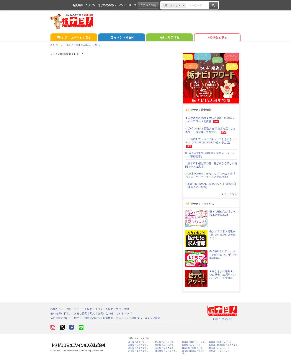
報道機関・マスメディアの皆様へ (122, 317)
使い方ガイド (58, 313)
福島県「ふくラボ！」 (138, 345)
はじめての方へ (107, 5)
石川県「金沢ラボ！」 (138, 351)
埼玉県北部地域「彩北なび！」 (193, 352)
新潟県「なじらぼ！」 (165, 345)
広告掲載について (60, 317)
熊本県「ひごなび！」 (165, 342)
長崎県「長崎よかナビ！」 (221, 342)
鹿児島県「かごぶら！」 (166, 351)
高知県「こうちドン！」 (220, 351)
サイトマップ (124, 313)
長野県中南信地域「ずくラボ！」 (224, 345)
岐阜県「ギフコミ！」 (192, 345)
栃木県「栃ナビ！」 (137, 342)
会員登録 (77, 5)
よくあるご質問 (78, 313)
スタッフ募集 (152, 317)
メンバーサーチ (127, 5)
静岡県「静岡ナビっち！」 (194, 342)
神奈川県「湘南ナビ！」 (193, 348)
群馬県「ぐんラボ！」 (138, 348)
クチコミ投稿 (148, 5)
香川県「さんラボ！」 (165, 348)
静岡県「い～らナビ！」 (220, 348)
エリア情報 (169, 38)
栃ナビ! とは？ (222, 318)
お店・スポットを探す (73, 38)
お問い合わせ (105, 313)
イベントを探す (121, 38)
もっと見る (229, 193)
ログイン (90, 5)
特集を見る (217, 38)
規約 (92, 313)
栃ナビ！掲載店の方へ (87, 317)
